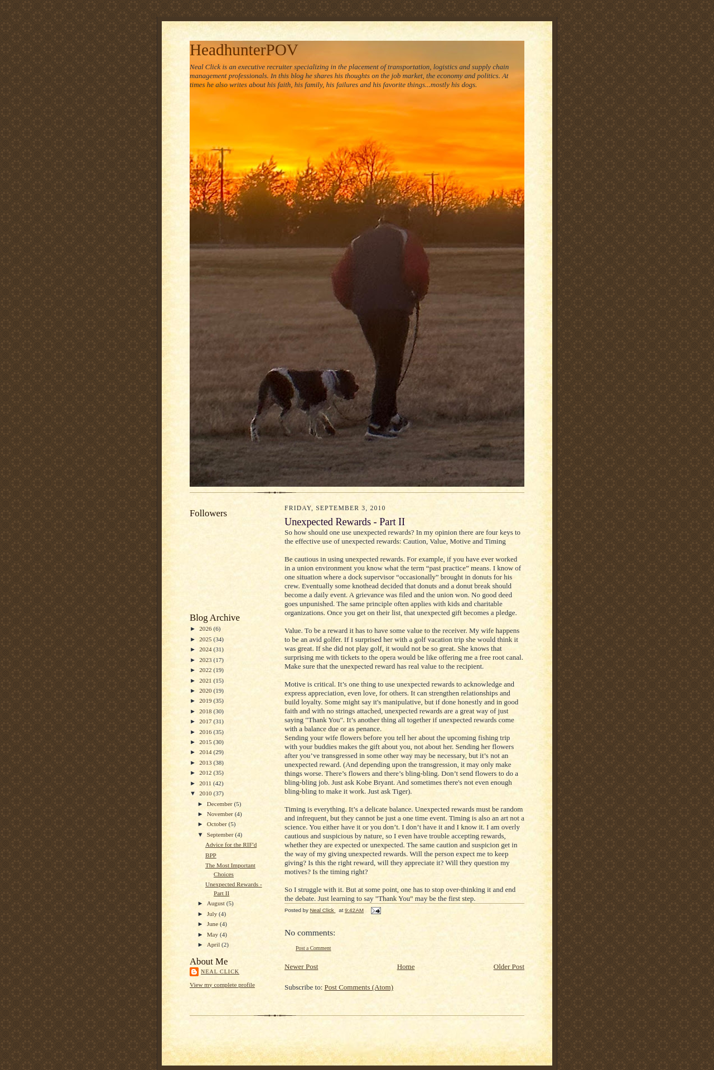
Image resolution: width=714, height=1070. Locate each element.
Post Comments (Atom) (359, 987)
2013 (206, 762)
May (213, 934)
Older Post (509, 966)
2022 (206, 669)
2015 (206, 741)
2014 (206, 751)
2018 (206, 711)
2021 (206, 680)
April (214, 944)
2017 (206, 721)
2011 (206, 783)
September (221, 834)
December (220, 803)
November (221, 813)
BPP (210, 855)
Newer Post (301, 966)
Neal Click (220, 971)
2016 (206, 731)
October (218, 824)
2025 (206, 639)
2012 (206, 772)
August (216, 903)
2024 (206, 649)
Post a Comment (313, 948)
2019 (206, 700)
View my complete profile (222, 984)
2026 (206, 628)
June (213, 923)
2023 (206, 659)
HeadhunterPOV (244, 50)
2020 (206, 690)
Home (406, 966)
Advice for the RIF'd (231, 844)
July (213, 913)
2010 (206, 793)
